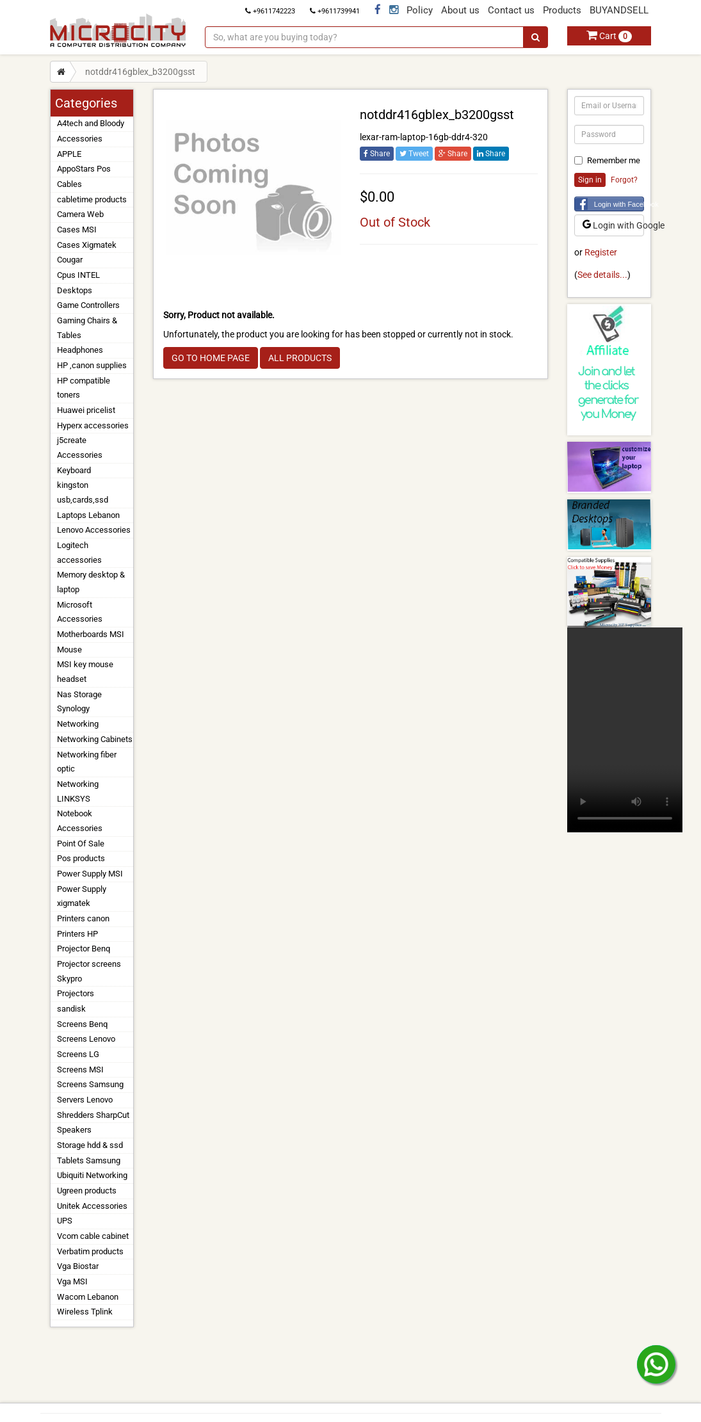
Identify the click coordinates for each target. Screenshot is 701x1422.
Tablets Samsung (88, 1160)
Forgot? (624, 179)
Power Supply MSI (90, 873)
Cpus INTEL (78, 275)
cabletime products (92, 199)
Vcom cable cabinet (93, 1236)
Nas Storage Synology (79, 702)
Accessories (79, 138)
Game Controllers (88, 305)
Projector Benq (83, 948)
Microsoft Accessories (79, 612)
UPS (64, 1220)
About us (460, 10)
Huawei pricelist (86, 410)
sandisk (71, 1009)
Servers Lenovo (85, 1099)
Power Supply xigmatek (81, 896)
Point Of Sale (80, 843)
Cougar (70, 259)
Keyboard (74, 470)
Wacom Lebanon (87, 1297)
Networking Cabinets (95, 739)
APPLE (69, 154)
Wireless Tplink (85, 1311)
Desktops (74, 290)
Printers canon (83, 918)
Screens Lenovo (86, 1039)
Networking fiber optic (87, 762)
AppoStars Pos (84, 169)
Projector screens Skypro (89, 971)
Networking (78, 724)
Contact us (511, 10)
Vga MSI (72, 1281)
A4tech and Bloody (90, 123)
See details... (602, 275)
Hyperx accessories (93, 425)
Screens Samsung (90, 1084)
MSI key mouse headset (85, 671)
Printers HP (77, 934)
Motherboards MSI (90, 634)
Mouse (69, 649)
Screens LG (78, 1054)
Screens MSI (80, 1069)
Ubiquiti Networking (92, 1175)
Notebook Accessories (79, 821)
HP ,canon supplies (92, 365)
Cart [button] (609, 35)
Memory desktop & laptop (91, 582)
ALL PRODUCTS (300, 358)
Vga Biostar (78, 1266)
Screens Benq (82, 1024)
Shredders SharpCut (93, 1115)
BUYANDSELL (619, 10)
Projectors (75, 993)
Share (377, 153)
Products (562, 10)
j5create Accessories (79, 447)
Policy (420, 10)
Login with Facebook (619, 204)
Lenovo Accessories (94, 530)
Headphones (80, 350)
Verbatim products (90, 1251)
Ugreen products (87, 1190)
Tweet (414, 153)
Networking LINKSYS (78, 791)
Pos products (81, 858)
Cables (69, 184)
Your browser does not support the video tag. (624, 729)
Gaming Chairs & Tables (87, 328)
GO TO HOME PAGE (211, 358)
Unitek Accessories (92, 1206)
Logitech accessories (79, 552)
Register (600, 252)
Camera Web (80, 214)
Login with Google (614, 225)
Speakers (74, 1130)
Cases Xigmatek (87, 245)
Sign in (590, 179)
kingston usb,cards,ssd (82, 492)
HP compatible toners (83, 388)
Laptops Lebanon (88, 515)
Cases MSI (77, 229)
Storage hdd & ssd (90, 1145)
